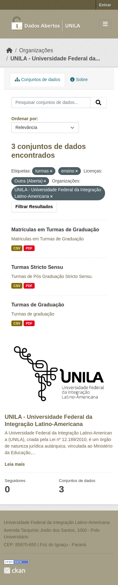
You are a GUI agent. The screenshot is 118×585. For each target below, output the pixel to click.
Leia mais (15, 464)
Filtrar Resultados (34, 206)
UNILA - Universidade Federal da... (55, 58)
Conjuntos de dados (37, 79)
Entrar (105, 5)
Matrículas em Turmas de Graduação (55, 229)
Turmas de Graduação (37, 304)
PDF (29, 248)
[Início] (9, 50)
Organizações (36, 50)
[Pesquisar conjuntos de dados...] (51, 102)
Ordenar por (24, 118)
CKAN (14, 570)
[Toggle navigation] (105, 24)
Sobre (78, 79)
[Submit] (98, 102)
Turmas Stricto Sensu (37, 267)
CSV (17, 248)
